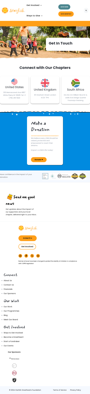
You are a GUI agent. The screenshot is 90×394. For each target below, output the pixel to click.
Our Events (8, 345)
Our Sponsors (10, 293)
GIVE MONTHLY (66, 14)
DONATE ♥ (27, 238)
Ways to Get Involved (13, 332)
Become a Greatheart (14, 337)
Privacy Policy (75, 390)
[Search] (86, 10)
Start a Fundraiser (12, 341)
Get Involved (27, 246)
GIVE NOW (64, 7)
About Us (8, 280)
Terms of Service (60, 390)
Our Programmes (11, 311)
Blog (6, 315)
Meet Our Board (11, 319)
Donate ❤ (39, 160)
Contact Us (9, 285)
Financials (8, 289)
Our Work (8, 306)
